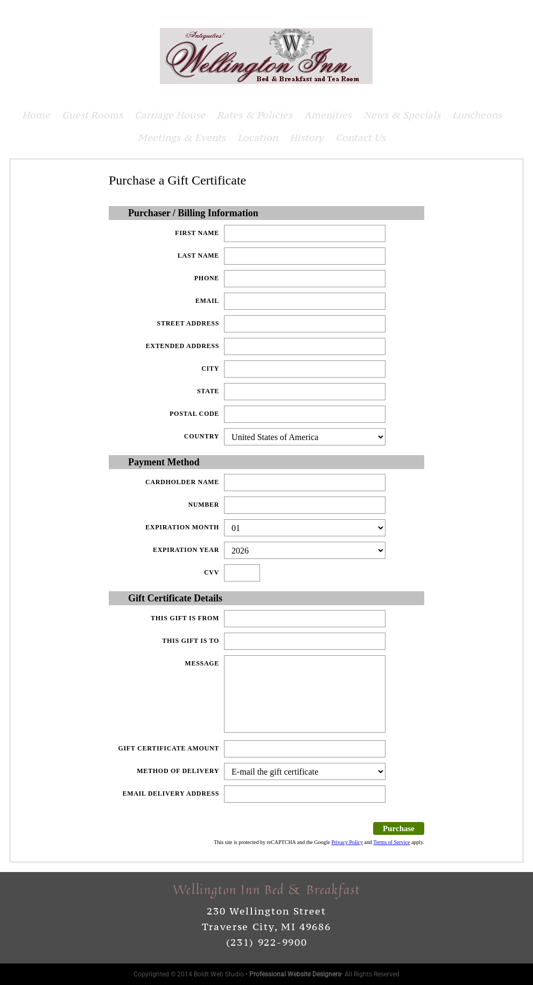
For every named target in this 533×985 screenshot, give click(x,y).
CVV (211, 572)
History (307, 137)
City (210, 368)
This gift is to (190, 640)
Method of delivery (178, 771)
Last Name (198, 255)
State (208, 391)
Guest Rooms (92, 115)
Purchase (399, 828)
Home (36, 115)
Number (203, 504)
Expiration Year (186, 550)
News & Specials (401, 115)
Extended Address (183, 346)
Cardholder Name (182, 482)
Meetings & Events (182, 137)
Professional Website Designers (295, 974)
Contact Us (360, 137)
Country (201, 436)
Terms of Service (391, 842)
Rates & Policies (254, 115)
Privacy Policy (347, 842)
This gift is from (185, 618)
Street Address (188, 323)
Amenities (328, 115)
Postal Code (194, 413)
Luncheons (477, 115)
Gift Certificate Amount (168, 748)
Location (257, 137)
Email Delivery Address (170, 793)
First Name (197, 233)
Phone (206, 278)
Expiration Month (182, 527)
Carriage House (170, 115)
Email (207, 300)
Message (202, 663)
